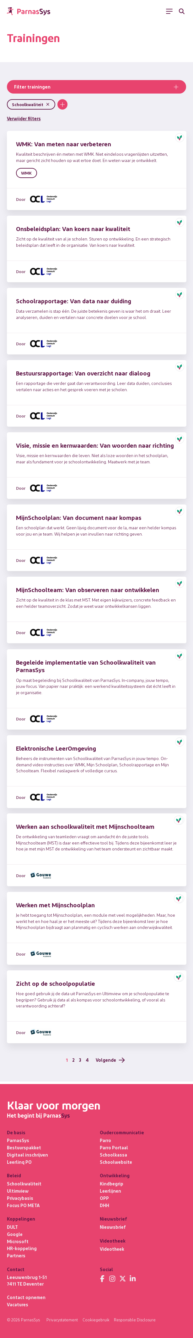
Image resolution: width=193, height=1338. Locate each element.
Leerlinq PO (20, 1161)
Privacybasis (20, 1197)
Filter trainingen (96, 87)
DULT (12, 1226)
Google (15, 1234)
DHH (104, 1204)
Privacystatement (62, 1320)
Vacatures (18, 1304)
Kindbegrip (112, 1183)
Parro (106, 1139)
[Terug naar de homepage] (28, 11)
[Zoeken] (181, 11)
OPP (104, 1197)
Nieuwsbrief (113, 1226)
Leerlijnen (111, 1190)
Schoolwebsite (116, 1161)
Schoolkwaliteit (24, 1183)
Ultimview (18, 1190)
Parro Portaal (114, 1146)
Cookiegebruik (96, 1320)
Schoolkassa (113, 1154)
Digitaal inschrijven (28, 1154)
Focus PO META (23, 1204)
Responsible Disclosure (135, 1320)
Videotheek (113, 1248)
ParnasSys (18, 1139)
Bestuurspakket (25, 1146)
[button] (179, 138)
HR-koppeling (22, 1248)
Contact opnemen (26, 1297)
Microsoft (18, 1241)
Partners (16, 1255)
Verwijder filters (25, 118)
